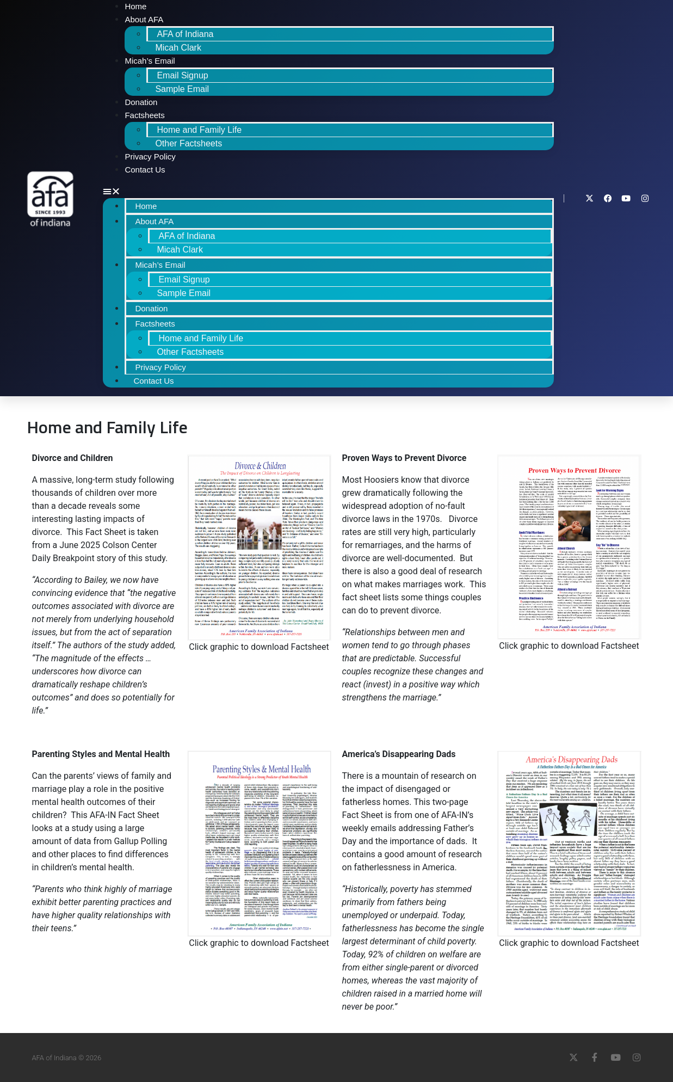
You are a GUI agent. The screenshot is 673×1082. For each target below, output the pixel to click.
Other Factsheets (188, 143)
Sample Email (182, 89)
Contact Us (145, 169)
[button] (328, 191)
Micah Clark (178, 47)
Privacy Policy (150, 156)
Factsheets (144, 115)
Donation (141, 102)
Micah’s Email (150, 60)
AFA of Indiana (185, 34)
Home (146, 206)
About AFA (144, 19)
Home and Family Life (199, 129)
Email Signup (182, 75)
